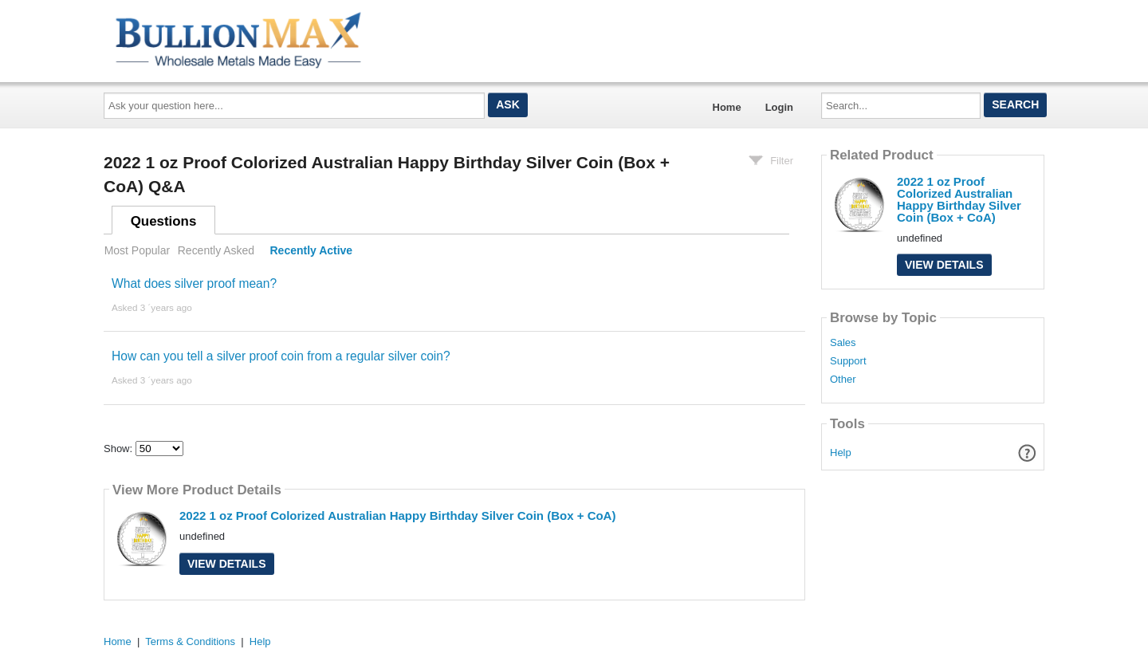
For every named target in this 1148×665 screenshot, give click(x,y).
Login (779, 107)
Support (848, 361)
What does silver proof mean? (194, 283)
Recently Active (311, 250)
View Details (226, 563)
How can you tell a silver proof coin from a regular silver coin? (281, 356)
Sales (843, 342)
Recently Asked (216, 250)
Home (727, 107)
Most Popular (137, 250)
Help (840, 452)
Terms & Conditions (190, 641)
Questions (164, 221)
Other (843, 379)
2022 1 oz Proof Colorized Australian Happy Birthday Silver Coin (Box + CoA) (397, 515)
